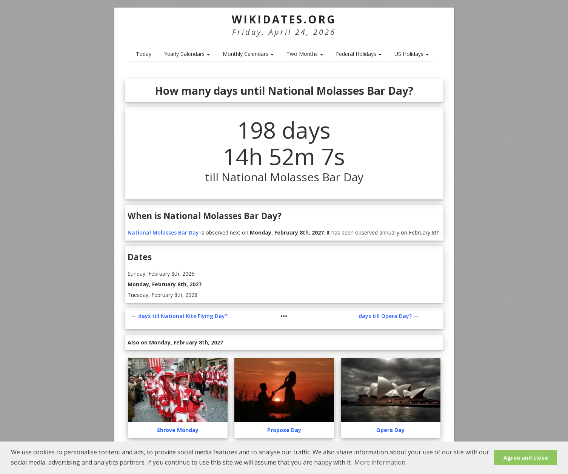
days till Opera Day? (385, 316)
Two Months (304, 53)
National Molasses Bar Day (163, 232)
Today (143, 53)
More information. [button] (380, 462)
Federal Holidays (359, 53)
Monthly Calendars (248, 53)
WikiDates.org (284, 19)
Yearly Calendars (187, 53)
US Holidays (411, 53)
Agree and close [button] (525, 457)
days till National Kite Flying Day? (183, 316)
